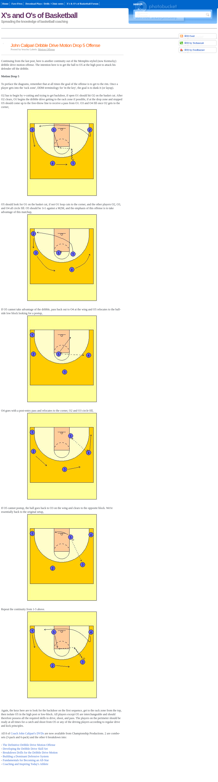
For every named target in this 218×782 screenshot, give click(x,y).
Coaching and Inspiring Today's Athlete (25, 764)
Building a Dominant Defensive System (26, 756)
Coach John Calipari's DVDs (27, 733)
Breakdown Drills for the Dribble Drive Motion (30, 752)
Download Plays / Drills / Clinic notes (44, 3)
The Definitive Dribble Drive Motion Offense (29, 745)
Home (5, 3)
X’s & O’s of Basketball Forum (82, 3)
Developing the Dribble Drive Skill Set (25, 748)
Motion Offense (46, 49)
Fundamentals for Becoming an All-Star (26, 760)
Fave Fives (17, 3)
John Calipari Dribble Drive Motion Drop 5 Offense (55, 45)
